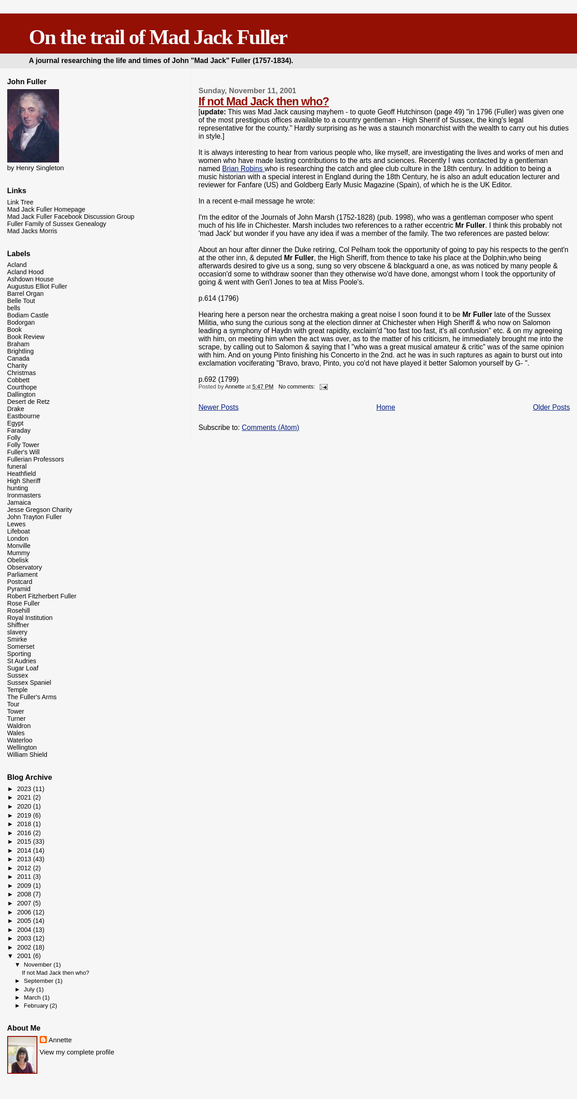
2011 (25, 876)
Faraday (19, 430)
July (30, 989)
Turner (16, 718)
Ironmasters (24, 495)
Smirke (17, 639)
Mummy (18, 552)
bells (13, 308)
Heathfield (21, 473)
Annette (60, 1040)
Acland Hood (25, 272)
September (39, 980)
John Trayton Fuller (34, 516)
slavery (17, 632)
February (37, 1005)
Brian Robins (243, 168)
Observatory (24, 567)
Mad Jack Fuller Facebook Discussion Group (70, 216)
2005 (25, 920)
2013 (25, 859)
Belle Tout (21, 300)
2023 (25, 788)
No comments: (298, 387)
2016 (25, 833)
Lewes (16, 524)
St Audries (22, 661)
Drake (15, 408)
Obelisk (17, 560)
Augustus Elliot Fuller (37, 286)
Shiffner (18, 625)
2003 (25, 938)
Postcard (19, 581)
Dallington (21, 394)
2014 (25, 850)
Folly (14, 437)
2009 (25, 885)
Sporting (19, 653)
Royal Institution (30, 617)
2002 (25, 947)
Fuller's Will (23, 452)
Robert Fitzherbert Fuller (42, 596)
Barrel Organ (25, 293)
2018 (25, 824)
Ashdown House (30, 279)
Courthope (22, 387)
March (33, 997)
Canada (18, 358)
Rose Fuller (23, 603)
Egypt (15, 423)
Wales (16, 733)
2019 (25, 815)
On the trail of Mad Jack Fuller (158, 37)
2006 (25, 912)
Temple (17, 689)
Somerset (21, 646)
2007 (25, 903)
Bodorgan (21, 322)
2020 (25, 806)
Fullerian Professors (35, 459)
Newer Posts (218, 407)
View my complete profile (77, 1052)
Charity (17, 365)
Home (385, 407)
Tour (13, 704)
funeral (17, 466)
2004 (25, 929)
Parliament (22, 574)
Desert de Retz (28, 401)
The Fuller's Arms (32, 697)
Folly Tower (23, 444)
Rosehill (18, 610)
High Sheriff (24, 480)
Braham (18, 344)
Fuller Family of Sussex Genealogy (56, 223)
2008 (25, 894)
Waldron (19, 725)
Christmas (21, 372)
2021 (25, 797)
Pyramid (19, 588)
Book (14, 329)
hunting (17, 488)
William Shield (27, 754)
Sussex (17, 675)
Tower (15, 711)
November (39, 964)
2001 (25, 955)
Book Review (26, 336)
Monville (19, 545)
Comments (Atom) (270, 427)
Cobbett (18, 380)
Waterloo (19, 740)
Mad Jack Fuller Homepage (46, 209)
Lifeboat (18, 531)
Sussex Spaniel (29, 682)
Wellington (22, 747)
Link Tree (20, 202)
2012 (25, 868)
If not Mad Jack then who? (263, 101)
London (17, 538)
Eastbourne (23, 416)
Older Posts (551, 407)
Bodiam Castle (28, 315)
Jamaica (19, 502)
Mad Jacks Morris (32, 231)
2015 (25, 841)
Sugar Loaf (22, 668)
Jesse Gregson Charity (39, 509)
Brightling (20, 351)
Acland (17, 264)
